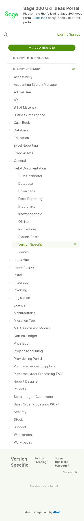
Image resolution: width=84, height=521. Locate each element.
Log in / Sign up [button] (68, 34)
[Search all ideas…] (27, 34)
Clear (73, 69)
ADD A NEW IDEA (42, 47)
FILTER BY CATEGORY (24, 69)
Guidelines (39, 17)
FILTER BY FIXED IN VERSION (28, 58)
